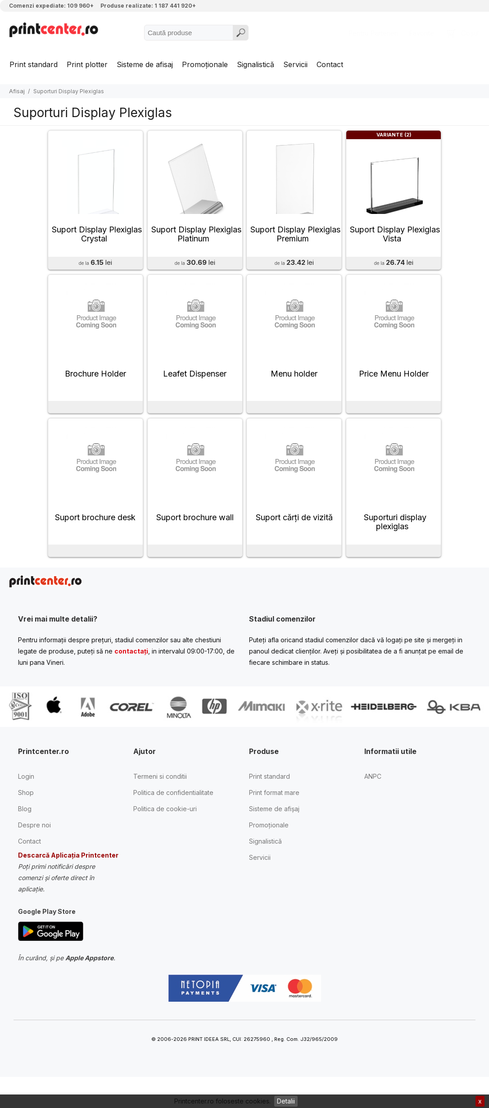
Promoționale (205, 64)
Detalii (286, 1101)
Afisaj (17, 91)
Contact (330, 64)
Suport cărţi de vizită (294, 537)
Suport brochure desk (95, 537)
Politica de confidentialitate (173, 813)
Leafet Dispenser (194, 387)
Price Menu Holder (394, 387)
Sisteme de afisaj (145, 64)
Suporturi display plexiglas (395, 542)
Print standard (33, 64)
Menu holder (294, 387)
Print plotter (87, 64)
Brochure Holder (95, 387)
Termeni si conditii (160, 796)
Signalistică (255, 64)
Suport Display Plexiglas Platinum (196, 241)
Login (26, 796)
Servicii (295, 64)
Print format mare (274, 813)
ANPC (372, 796)
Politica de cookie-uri (165, 829)
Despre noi (34, 845)
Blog (25, 829)
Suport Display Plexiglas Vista (395, 241)
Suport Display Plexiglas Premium (295, 241)
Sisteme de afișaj (274, 829)
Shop (26, 813)
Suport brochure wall (195, 537)
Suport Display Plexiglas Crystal (97, 241)
